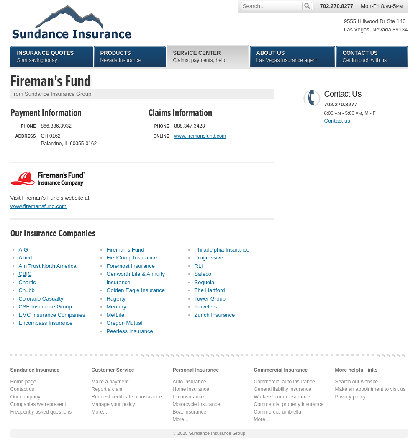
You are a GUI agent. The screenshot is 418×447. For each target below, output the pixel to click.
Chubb (27, 290)
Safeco (203, 274)
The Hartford (210, 290)
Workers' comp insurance (282, 397)
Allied (25, 257)
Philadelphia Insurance (222, 250)
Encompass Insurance (46, 323)
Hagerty (116, 298)
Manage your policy (113, 404)
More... (99, 412)
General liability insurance (282, 389)
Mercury (116, 306)
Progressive (209, 257)
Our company (25, 397)
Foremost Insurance (131, 266)
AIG (23, 250)
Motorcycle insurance (196, 404)
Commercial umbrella (277, 412)
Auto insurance (189, 382)
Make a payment (110, 382)
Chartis (27, 282)
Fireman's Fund (125, 250)
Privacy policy (350, 397)
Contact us (337, 121)
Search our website (356, 382)
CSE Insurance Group (45, 306)
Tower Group (210, 298)
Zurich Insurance (215, 315)
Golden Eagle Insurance (136, 290)
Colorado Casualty (41, 298)
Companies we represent (38, 404)
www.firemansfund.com (200, 136)
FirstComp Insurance (132, 257)
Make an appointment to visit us (370, 389)
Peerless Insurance (130, 331)
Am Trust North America (48, 266)
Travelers (206, 306)
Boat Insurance (190, 412)
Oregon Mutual (125, 323)
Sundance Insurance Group (71, 22)
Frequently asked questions (41, 412)
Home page (23, 382)
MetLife (116, 315)
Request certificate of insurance (127, 397)
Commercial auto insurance (284, 382)
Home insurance (191, 389)
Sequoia (205, 282)
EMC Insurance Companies (52, 315)
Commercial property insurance (289, 404)
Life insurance (188, 397)
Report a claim (108, 389)
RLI (199, 266)
